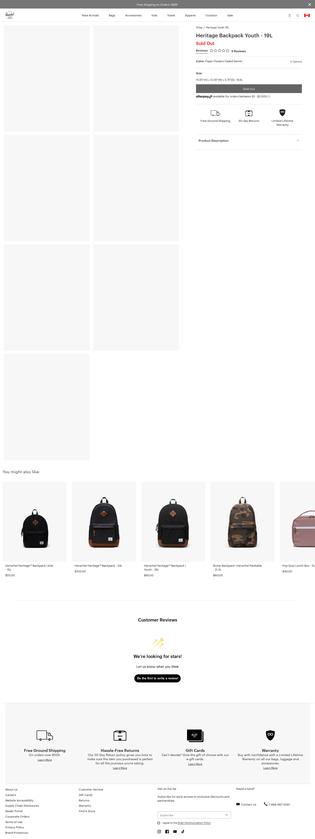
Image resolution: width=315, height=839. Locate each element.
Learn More (45, 759)
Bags (112, 15)
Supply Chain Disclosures (22, 805)
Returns (84, 800)
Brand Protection (16, 832)
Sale (230, 15)
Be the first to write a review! (157, 678)
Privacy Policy (14, 827)
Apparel (190, 15)
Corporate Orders (17, 816)
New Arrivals (90, 15)
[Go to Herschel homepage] (9, 15)
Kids (154, 15)
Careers (10, 795)
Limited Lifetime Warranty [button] (282, 122)
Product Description (214, 140)
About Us (11, 789)
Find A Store (87, 811)
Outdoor (211, 15)
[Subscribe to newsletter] (194, 814)
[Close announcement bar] (309, 4)
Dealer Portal (14, 811)
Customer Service (91, 789)
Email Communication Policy (194, 822)
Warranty (85, 805)
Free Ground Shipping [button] (215, 121)
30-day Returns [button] (248, 121)
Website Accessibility (19, 800)
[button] (281, 15)
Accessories (133, 15)
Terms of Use (14, 822)
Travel (171, 15)
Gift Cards (85, 795)
